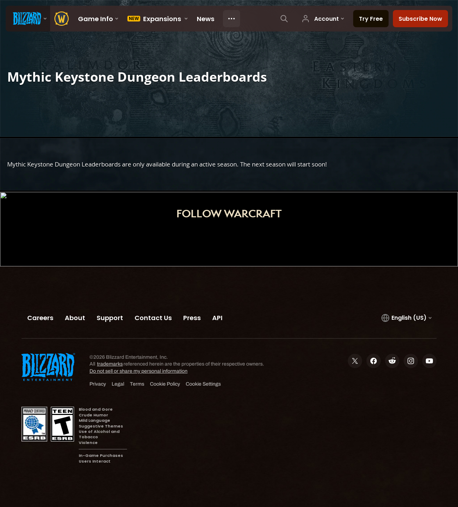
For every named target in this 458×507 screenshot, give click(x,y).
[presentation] (28, 19)
